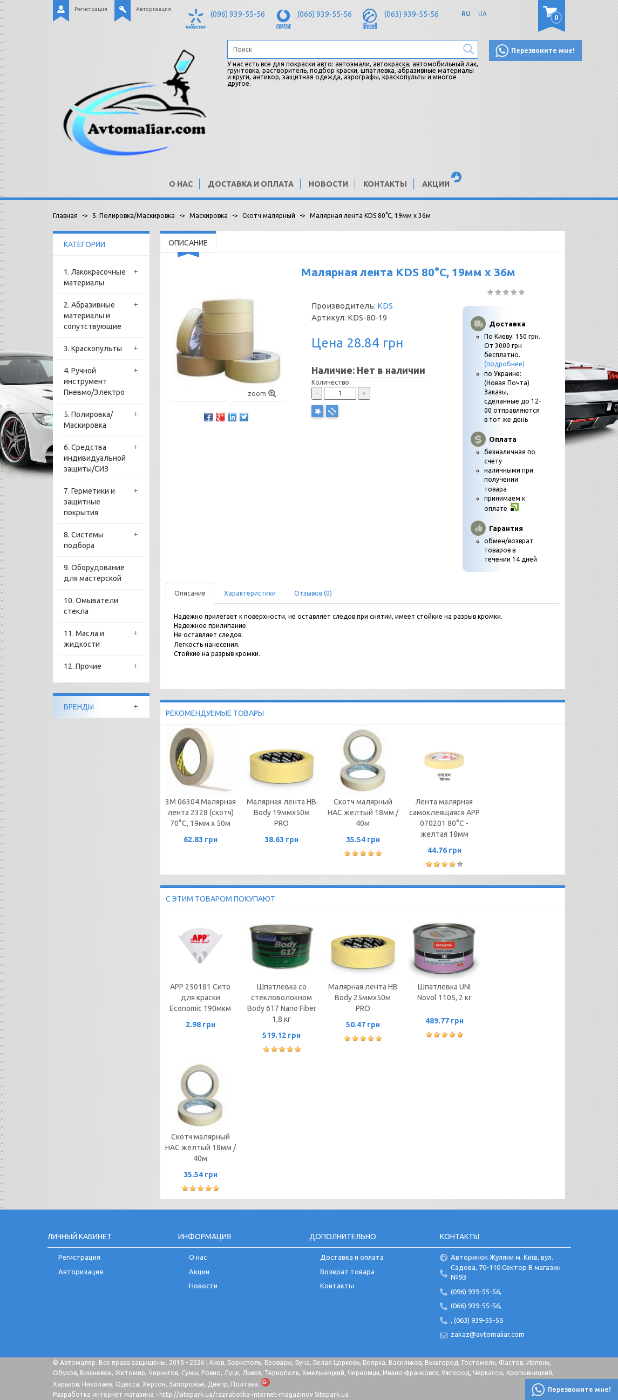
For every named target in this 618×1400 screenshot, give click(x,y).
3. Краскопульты (93, 348)
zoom (262, 393)
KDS (385, 305)
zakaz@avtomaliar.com (488, 1334)
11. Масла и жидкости (84, 638)
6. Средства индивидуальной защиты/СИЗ (95, 458)
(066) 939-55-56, (476, 1305)
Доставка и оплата (251, 184)
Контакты (385, 184)
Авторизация (153, 9)
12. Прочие (82, 666)
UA (482, 13)
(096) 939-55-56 (237, 14)
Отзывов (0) (313, 593)
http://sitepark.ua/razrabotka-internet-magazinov (236, 1394)
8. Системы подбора (84, 540)
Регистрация (90, 9)
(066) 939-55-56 (324, 14)
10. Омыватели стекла (91, 606)
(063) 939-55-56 (411, 14)
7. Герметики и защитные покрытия (89, 502)
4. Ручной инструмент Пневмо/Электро (94, 381)
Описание (190, 593)
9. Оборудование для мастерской (94, 573)
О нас (181, 184)
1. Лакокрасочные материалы (95, 277)
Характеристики (250, 593)
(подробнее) (504, 363)
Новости (328, 184)
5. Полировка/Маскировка (88, 419)
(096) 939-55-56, (476, 1291)
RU (466, 13)
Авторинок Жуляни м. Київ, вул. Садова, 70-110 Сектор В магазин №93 (506, 1267)
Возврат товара (347, 1271)
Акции (436, 184)
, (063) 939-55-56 (477, 1320)
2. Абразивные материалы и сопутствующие (92, 316)
